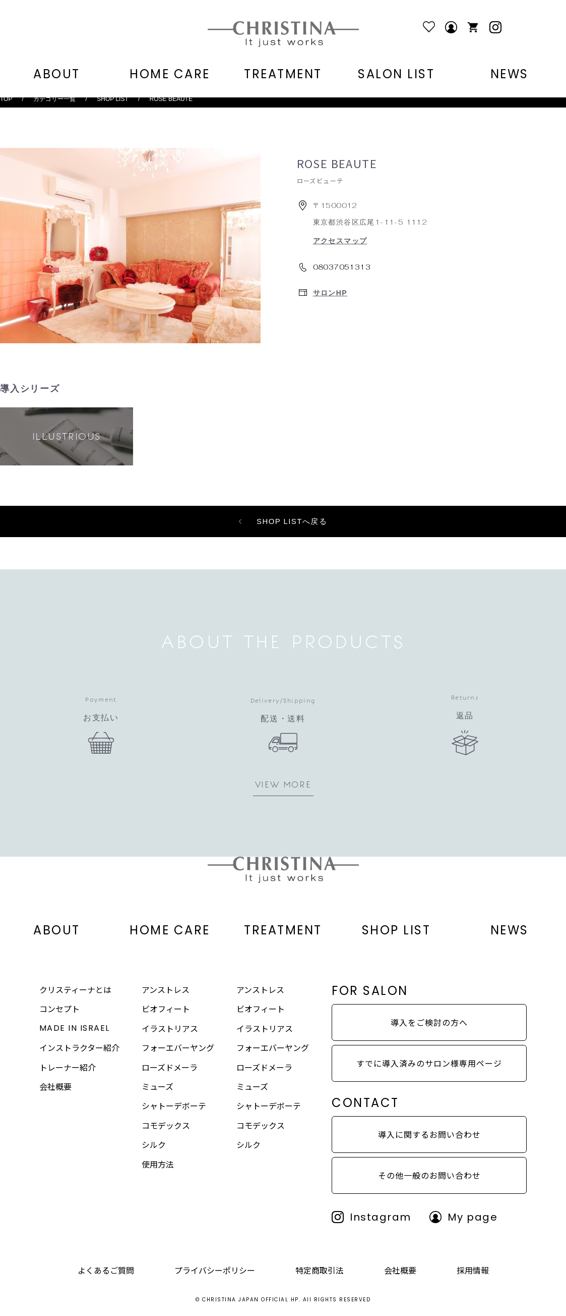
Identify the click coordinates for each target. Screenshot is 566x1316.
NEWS (509, 74)
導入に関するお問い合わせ (429, 1134)
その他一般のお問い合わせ (429, 1175)
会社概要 (55, 1086)
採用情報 (473, 1270)
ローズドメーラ (170, 1067)
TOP (6, 98)
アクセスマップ (340, 241)
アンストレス (166, 989)
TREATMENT (283, 74)
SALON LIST (396, 74)
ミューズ (157, 1086)
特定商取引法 (319, 1270)
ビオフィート (166, 1009)
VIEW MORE (283, 784)
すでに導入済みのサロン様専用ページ (429, 1063)
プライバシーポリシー (214, 1270)
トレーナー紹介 (67, 1067)
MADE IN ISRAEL (74, 1028)
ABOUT (56, 74)
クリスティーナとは (75, 989)
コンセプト (59, 1009)
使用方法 (158, 1164)
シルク (154, 1144)
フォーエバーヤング (178, 1047)
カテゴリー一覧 (54, 98)
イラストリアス (170, 1028)
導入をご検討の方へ (429, 1022)
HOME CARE (170, 74)
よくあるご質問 (106, 1270)
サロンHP (330, 293)
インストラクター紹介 (79, 1047)
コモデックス (166, 1125)
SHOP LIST (112, 98)
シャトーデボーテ (174, 1105)
